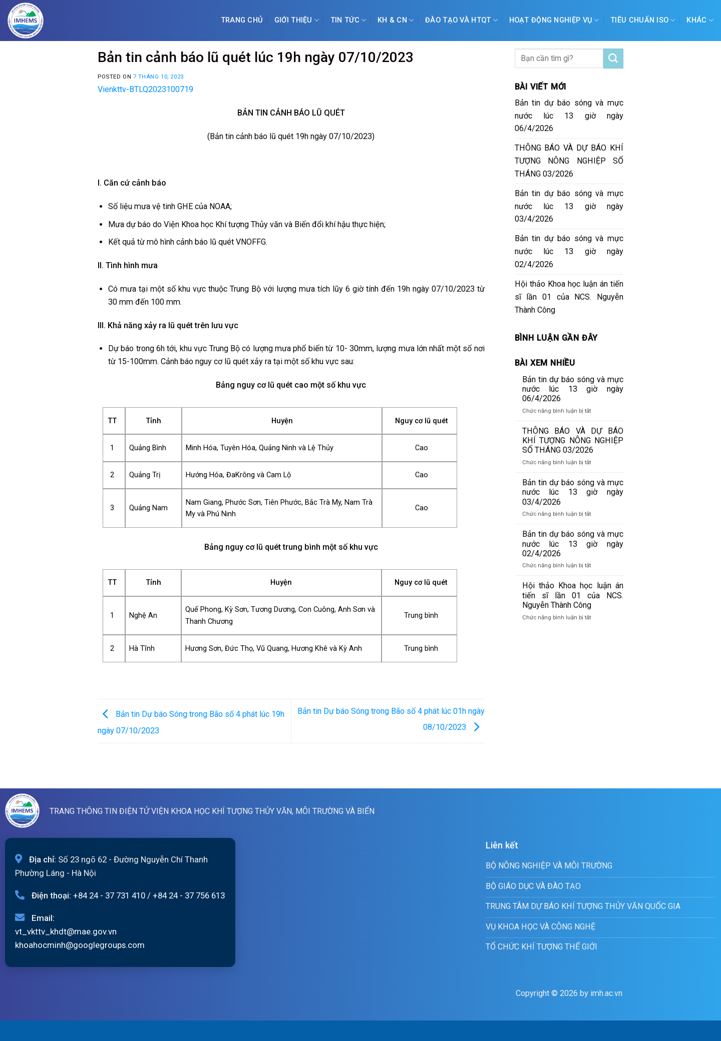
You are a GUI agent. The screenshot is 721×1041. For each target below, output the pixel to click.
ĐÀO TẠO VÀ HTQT (461, 20)
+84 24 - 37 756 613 (189, 895)
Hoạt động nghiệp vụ (554, 20)
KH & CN (396, 20)
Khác (699, 20)
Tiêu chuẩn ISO (642, 20)
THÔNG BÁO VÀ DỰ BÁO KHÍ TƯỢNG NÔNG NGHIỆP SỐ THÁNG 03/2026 (569, 161)
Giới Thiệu (296, 20)
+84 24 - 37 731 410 (109, 895)
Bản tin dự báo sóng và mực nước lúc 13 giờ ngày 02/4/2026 (569, 251)
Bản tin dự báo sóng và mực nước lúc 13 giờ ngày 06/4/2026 (569, 116)
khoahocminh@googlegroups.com (80, 945)
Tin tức (348, 20)
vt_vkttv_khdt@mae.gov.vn (66, 931)
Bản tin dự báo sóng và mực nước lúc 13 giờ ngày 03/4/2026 (569, 206)
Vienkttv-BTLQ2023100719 (145, 89)
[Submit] (613, 59)
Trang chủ (242, 20)
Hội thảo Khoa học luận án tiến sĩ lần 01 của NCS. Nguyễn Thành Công (569, 297)
